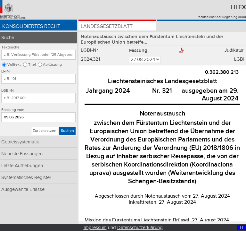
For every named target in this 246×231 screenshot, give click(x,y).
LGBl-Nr (8, 90)
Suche (7, 37)
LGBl (239, 59)
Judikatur (234, 50)
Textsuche (10, 47)
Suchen (67, 130)
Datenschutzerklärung (140, 227)
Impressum (95, 227)
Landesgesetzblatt (107, 26)
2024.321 (90, 59)
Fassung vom (12, 109)
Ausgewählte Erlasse (23, 189)
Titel (32, 64)
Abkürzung (52, 64)
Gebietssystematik (20, 142)
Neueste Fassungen (22, 154)
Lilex (238, 7)
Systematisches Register (26, 177)
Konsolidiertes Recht (31, 26)
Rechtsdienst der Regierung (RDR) (221, 17)
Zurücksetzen (44, 130)
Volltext (14, 64)
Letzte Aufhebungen (22, 165)
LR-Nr (6, 71)
